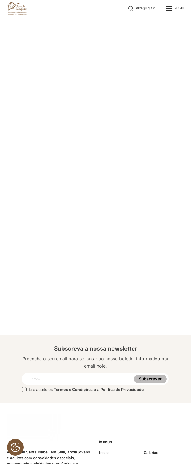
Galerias (151, 452)
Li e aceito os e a (83, 389)
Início (104, 452)
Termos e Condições (73, 389)
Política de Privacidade (122, 389)
